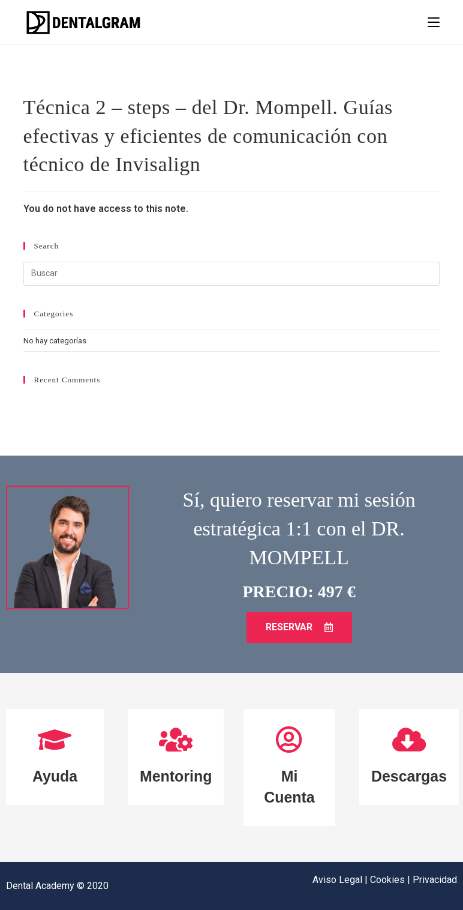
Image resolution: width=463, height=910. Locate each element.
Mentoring (176, 776)
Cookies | (391, 879)
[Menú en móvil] (434, 22)
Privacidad (435, 879)
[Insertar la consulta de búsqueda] (231, 274)
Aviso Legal (338, 879)
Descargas (409, 776)
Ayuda (54, 776)
